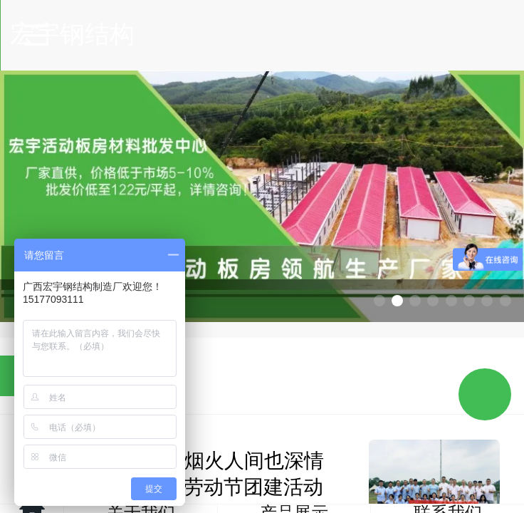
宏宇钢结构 (263, 34)
